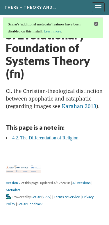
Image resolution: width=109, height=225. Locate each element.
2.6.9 (46, 197)
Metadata (13, 190)
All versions (81, 183)
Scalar (36, 197)
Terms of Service (67, 197)
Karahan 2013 (79, 106)
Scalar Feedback (29, 204)
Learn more (52, 31)
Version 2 (13, 183)
